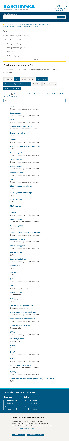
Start (6, 24)
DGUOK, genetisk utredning (20, 186)
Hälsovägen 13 (12, 409)
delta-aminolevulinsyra (18, 133)
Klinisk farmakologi (28, 79)
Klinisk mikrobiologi (50, 84)
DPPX (12, 332)
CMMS (17, 79)
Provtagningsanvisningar (29, 27)
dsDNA (12, 345)
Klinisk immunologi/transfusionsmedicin (17, 84)
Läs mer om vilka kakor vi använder (24, 428)
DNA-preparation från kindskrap (22, 312)
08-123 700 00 (32, 403)
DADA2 (12, 106)
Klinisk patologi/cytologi (12, 88)
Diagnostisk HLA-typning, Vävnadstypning (26, 232)
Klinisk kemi (36, 84)
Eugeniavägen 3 (33, 409)
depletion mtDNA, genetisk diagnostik (24, 146)
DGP (11, 179)
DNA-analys (14, 299)
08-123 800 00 (11, 403)
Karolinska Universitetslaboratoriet (15, 40)
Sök (61, 16)
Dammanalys (15, 113)
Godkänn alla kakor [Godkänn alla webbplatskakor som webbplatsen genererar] (35, 435)
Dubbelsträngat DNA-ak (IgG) (21, 365)
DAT (11, 120)
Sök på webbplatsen (11, 17)
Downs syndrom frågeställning (21, 325)
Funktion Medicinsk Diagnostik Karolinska (28, 24)
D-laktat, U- (14, 272)
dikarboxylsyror (16, 252)
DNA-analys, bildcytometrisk (21, 305)
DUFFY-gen (14, 372)
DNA (11, 279)
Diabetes (13, 212)
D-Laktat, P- (14, 266)
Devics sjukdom (16, 173)
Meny (65, 8)
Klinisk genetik (41, 79)
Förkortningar (11, 52)
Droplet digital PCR (17, 339)
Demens (13, 139)
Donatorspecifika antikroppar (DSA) (23, 319)
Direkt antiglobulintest (18, 259)
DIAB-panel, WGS (16, 226)
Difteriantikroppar (17, 246)
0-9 (17, 96)
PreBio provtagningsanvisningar (17, 56)
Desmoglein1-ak (16, 159)
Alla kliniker (8, 79)
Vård (11, 24)
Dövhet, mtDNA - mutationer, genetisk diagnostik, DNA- (31, 378)
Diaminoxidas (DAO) (17, 239)
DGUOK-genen (15, 199)
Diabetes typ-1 (15, 219)
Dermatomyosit (16, 153)
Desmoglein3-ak (16, 166)
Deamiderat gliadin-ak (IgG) (20, 126)
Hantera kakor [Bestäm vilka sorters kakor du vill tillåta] (18, 435)
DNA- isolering (15, 292)
